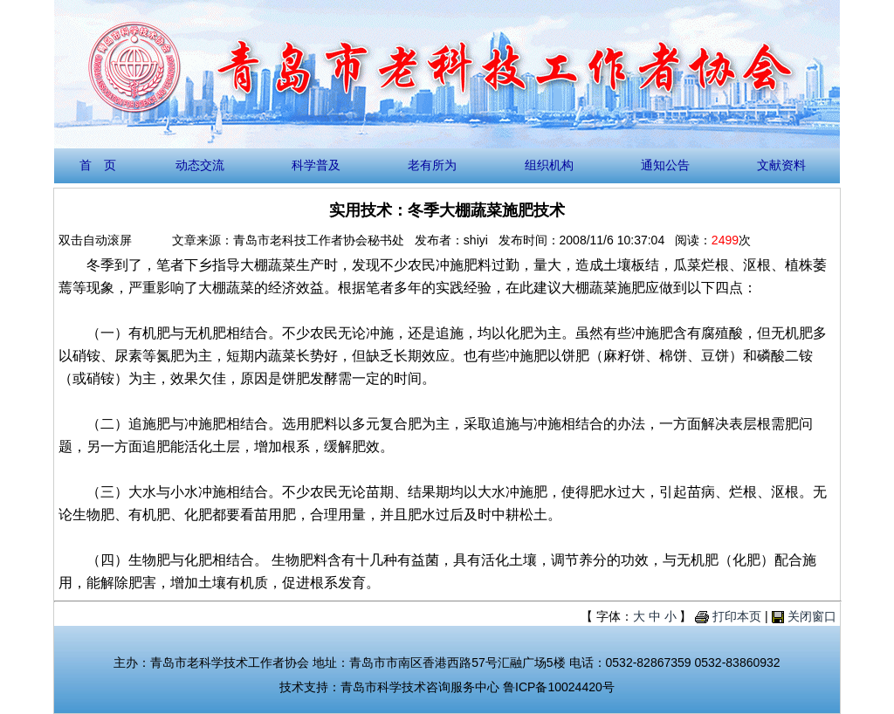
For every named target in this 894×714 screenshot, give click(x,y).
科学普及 (316, 165)
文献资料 (781, 165)
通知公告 (665, 165)
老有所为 (432, 165)
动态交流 (199, 165)
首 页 (97, 165)
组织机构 (549, 165)
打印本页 (736, 616)
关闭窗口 (811, 616)
